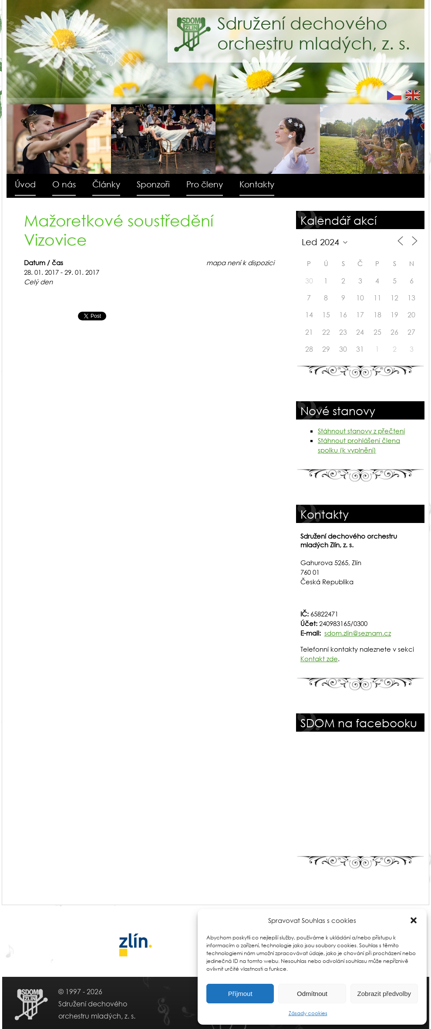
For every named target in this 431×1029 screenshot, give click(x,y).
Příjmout (240, 993)
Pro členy (204, 184)
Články (106, 184)
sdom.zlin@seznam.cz (357, 633)
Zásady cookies (308, 1013)
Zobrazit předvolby (384, 993)
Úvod (25, 184)
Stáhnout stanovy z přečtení (361, 430)
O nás (64, 184)
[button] (413, 920)
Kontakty (256, 184)
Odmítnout (312, 993)
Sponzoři (153, 184)
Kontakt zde (319, 658)
